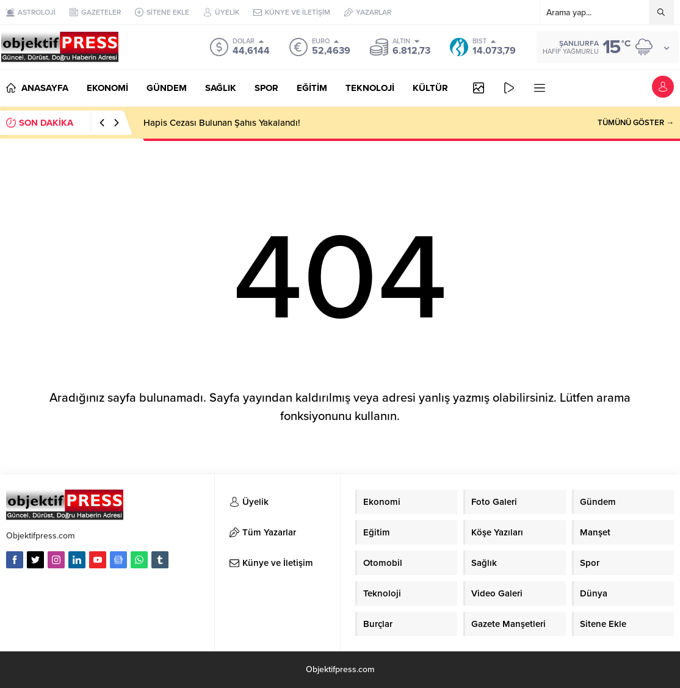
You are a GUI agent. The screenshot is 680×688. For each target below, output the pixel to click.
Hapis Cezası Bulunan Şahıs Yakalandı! (221, 122)
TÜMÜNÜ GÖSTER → (636, 123)
